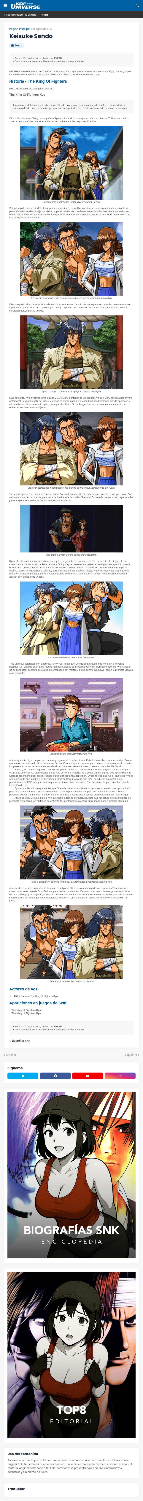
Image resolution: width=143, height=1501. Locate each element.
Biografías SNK (42, 29)
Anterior (11, 1055)
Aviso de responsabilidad (20, 15)
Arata (44, 15)
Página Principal (19, 29)
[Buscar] (138, 5)
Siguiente (131, 1055)
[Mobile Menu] (5, 5)
